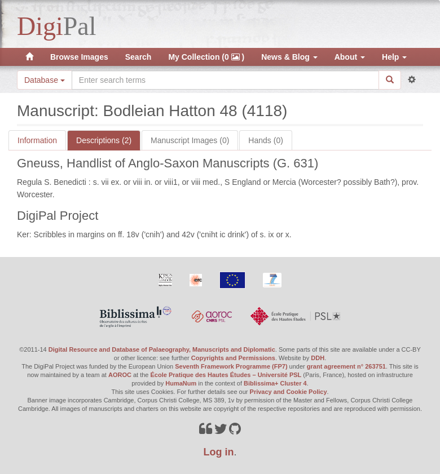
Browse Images (79, 56)
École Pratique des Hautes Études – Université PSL (226, 374)
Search (138, 56)
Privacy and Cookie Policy (288, 391)
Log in (219, 452)
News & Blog (289, 56)
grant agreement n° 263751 (346, 366)
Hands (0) (265, 140)
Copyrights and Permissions (233, 358)
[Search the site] (225, 80)
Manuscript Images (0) (190, 140)
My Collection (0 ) (206, 56)
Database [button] (44, 80)
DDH (317, 358)
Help (394, 56)
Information (37, 140)
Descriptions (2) (103, 140)
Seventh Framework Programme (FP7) (231, 366)
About (350, 56)
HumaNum (180, 383)
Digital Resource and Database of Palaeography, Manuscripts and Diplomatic (162, 349)
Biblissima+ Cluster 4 (275, 383)
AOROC (119, 374)
